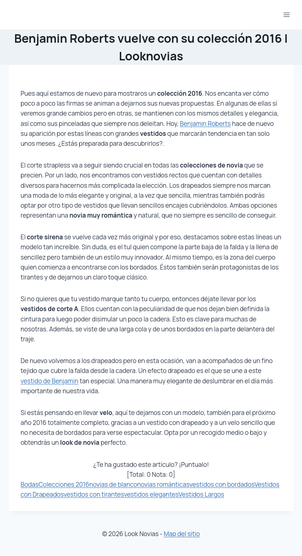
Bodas (30, 484)
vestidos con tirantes (94, 494)
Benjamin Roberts (205, 123)
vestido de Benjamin (49, 381)
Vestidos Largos (201, 494)
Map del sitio (182, 533)
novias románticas (163, 484)
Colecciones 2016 (64, 484)
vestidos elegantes (151, 494)
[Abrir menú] (286, 14)
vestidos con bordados (221, 484)
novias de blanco (113, 484)
